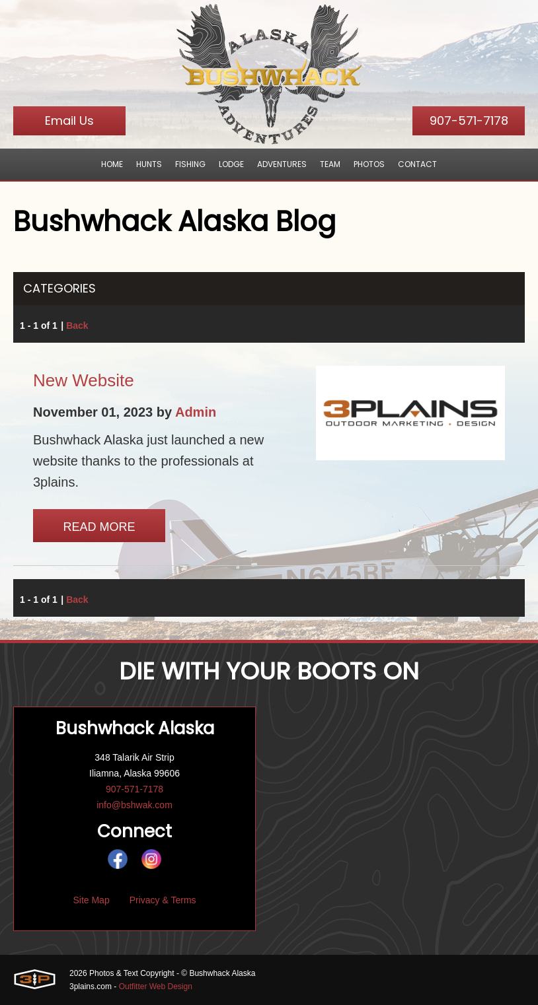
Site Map (91, 900)
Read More (99, 527)
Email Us (69, 120)
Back (77, 325)
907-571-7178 (469, 120)
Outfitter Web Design (155, 986)
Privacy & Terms (163, 900)
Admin (195, 412)
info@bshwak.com (134, 805)
